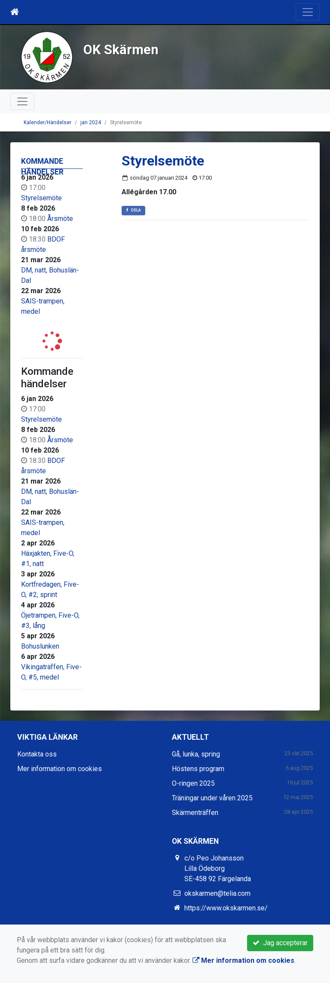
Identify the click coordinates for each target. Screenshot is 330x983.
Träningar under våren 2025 (212, 798)
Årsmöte (60, 218)
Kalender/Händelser (47, 122)
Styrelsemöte (41, 198)
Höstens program (198, 769)
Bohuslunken (40, 646)
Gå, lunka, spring (196, 754)
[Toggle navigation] (308, 12)
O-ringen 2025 (193, 783)
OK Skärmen (121, 50)
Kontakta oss (37, 754)
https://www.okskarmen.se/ (226, 908)
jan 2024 (90, 122)
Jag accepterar (280, 943)
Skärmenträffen (195, 812)
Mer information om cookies (59, 769)
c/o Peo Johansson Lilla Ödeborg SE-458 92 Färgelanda (217, 868)
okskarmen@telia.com (217, 893)
